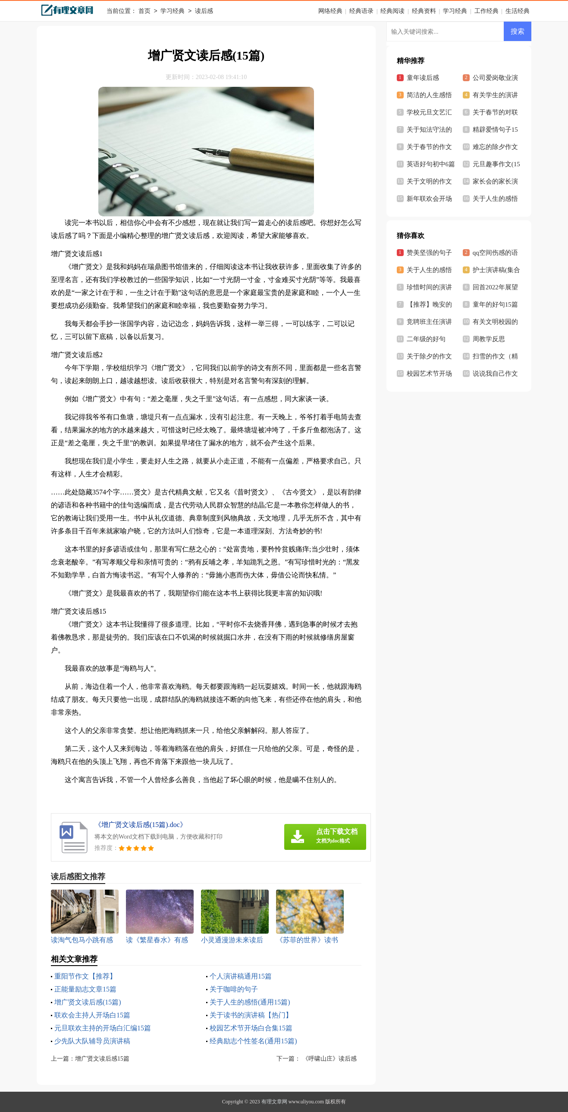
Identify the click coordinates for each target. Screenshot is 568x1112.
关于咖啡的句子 (234, 989)
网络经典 (330, 11)
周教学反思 (489, 339)
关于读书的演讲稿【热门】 (251, 1015)
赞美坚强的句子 (429, 252)
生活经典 (517, 11)
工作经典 (486, 11)
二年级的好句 (426, 339)
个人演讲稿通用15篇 (241, 976)
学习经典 (172, 11)
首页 (144, 11)
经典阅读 (392, 11)
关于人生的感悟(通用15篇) (250, 1002)
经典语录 (361, 11)
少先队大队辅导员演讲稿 (92, 1041)
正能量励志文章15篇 (85, 989)
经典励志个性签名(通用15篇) (253, 1041)
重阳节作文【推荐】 (85, 976)
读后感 (204, 11)
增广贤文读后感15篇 (102, 1058)
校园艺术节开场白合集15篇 (251, 1028)
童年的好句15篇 (495, 304)
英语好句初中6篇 (431, 164)
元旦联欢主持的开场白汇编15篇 (102, 1028)
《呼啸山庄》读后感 (329, 1058)
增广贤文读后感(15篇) (87, 1002)
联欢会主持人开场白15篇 (92, 1015)
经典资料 (424, 11)
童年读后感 (423, 77)
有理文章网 (274, 1102)
